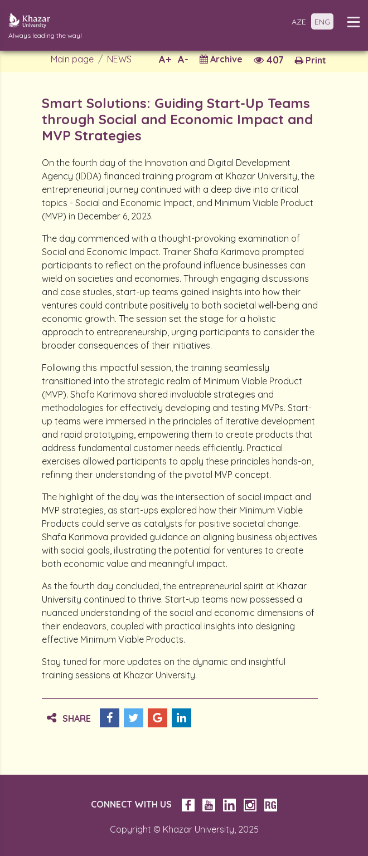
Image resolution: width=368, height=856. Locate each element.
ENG (322, 22)
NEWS (119, 59)
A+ (165, 59)
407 (269, 59)
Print (310, 60)
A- (183, 59)
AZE (299, 22)
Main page (72, 59)
